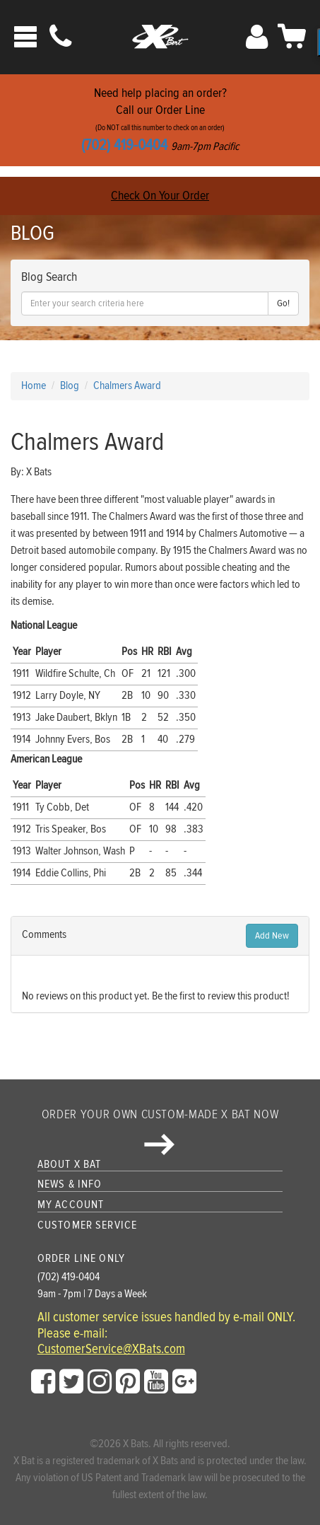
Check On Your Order (160, 195)
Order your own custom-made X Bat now (160, 1131)
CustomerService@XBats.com (111, 1349)
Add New (272, 935)
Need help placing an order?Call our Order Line (160, 120)
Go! (283, 303)
